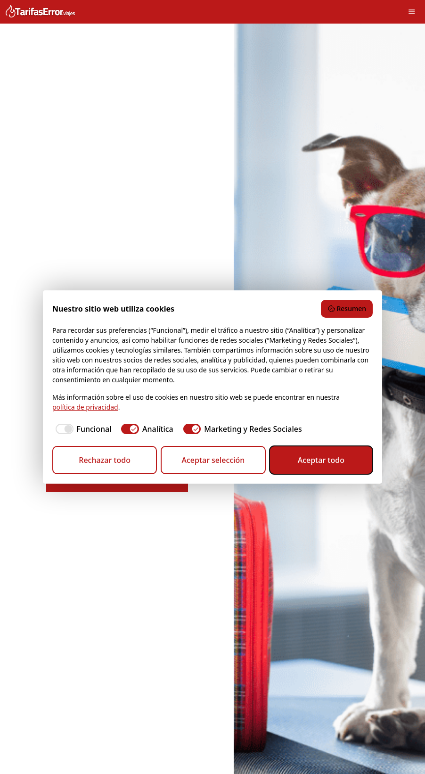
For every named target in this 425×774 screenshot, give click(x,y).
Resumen (346, 308)
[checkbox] (81, 429)
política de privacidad (85, 407)
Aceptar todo (321, 460)
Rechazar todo (105, 460)
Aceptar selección (213, 460)
